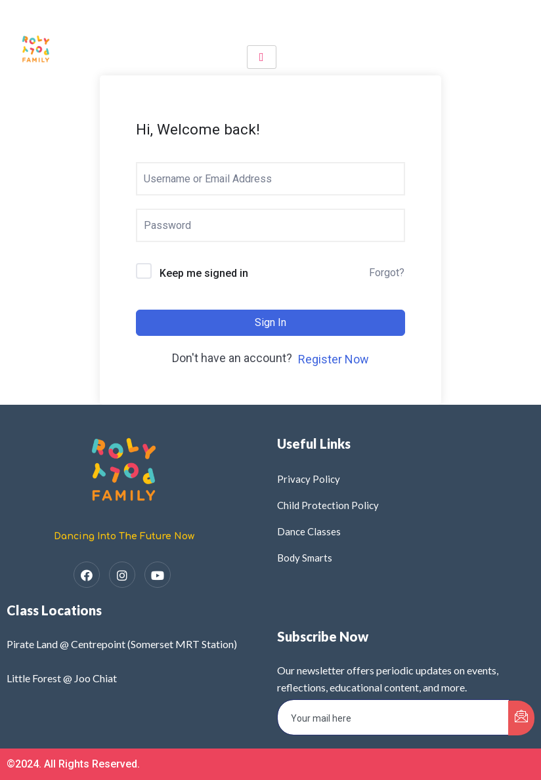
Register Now (333, 359)
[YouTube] (157, 575)
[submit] (521, 718)
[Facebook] (87, 575)
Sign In (270, 322)
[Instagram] (122, 575)
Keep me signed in (204, 273)
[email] (393, 717)
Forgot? (386, 272)
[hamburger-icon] (261, 57)
